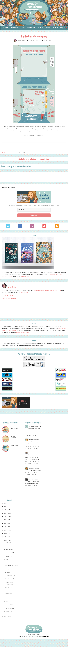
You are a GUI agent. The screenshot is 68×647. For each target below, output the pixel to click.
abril (7, 601)
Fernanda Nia (21, 40)
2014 (6, 533)
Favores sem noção (10, 575)
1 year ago (34, 435)
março (8, 605)
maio (7, 598)
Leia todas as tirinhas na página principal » (34, 159)
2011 (6, 616)
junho (7, 563)
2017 (6, 523)
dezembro (9, 542)
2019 (6, 516)
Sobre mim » (24, 292)
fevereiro (8, 608)
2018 (6, 520)
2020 (6, 513)
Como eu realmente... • (35, 636)
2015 (6, 530)
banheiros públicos (22, 152)
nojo (34, 152)
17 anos (7, 572)
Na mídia (41, 28)
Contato (55, 28)
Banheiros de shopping (11, 565)
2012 (6, 540)
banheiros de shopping (11, 152)
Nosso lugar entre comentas (41, 290)
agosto (8, 556)
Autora (48, 28)
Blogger (38, 634)
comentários (49, 40)
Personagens (15, 28)
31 (45, 40)
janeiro (8, 611)
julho (7, 559)
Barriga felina (9, 569)
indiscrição (30, 152)
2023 (6, 503)
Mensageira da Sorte (53, 274)
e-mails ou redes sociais (22, 332)
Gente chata (8, 593)
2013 (6, 537)
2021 (6, 510)
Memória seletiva (10, 579)
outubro (8, 549)
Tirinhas (5, 28)
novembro (9, 546)
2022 (6, 506)
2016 (6, 526)
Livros (23, 28)
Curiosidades (31, 28)
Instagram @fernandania (9, 298)
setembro (9, 553)
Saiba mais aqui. (25, 276)
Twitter (11, 295)
